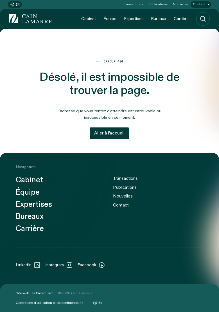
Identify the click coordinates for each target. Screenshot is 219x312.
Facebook (91, 265)
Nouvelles (180, 4)
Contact (199, 4)
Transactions (133, 4)
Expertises (134, 18)
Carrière (181, 18)
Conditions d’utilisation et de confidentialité (49, 302)
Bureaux (158, 18)
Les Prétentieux (41, 293)
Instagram (59, 265)
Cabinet (88, 18)
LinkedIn (28, 265)
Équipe (109, 18)
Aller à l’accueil (109, 133)
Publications (158, 4)
